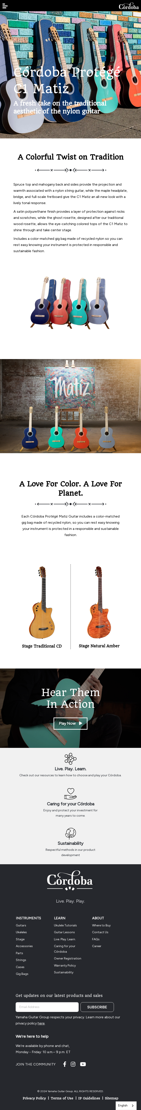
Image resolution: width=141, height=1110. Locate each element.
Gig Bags (22, 974)
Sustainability (70, 843)
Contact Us (100, 932)
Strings (21, 960)
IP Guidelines (89, 1098)
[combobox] (126, 1105)
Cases (20, 967)
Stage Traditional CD (42, 646)
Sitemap (111, 1098)
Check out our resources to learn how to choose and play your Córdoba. (70, 775)
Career (96, 946)
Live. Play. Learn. (70, 768)
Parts (19, 953)
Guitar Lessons (64, 932)
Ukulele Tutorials (65, 925)
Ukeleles (21, 932)
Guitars (21, 925)
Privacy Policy (34, 1098)
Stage (20, 939)
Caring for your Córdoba (70, 803)
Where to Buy (101, 925)
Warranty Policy (65, 965)
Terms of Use (62, 1098)
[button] (5, 6)
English (123, 1105)
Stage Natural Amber (99, 646)
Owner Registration (67, 958)
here (41, 1023)
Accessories (24, 946)
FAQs (96, 939)
